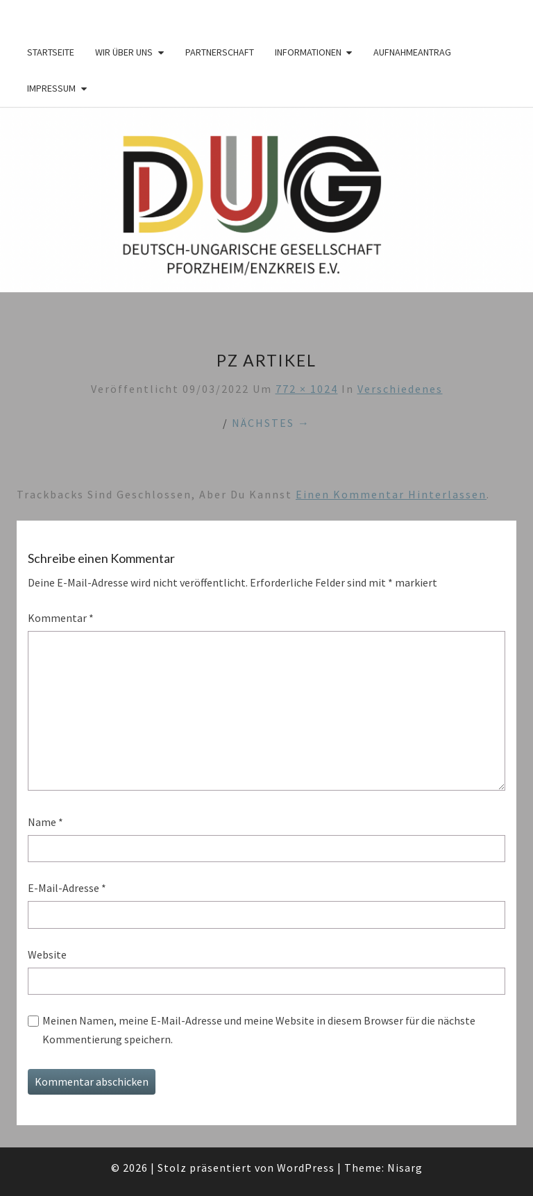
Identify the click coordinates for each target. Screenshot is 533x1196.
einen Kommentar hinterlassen (391, 494)
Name (45, 822)
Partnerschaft (219, 52)
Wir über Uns (124, 52)
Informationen (308, 52)
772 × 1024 (307, 389)
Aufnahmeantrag (412, 52)
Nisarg (405, 1167)
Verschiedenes (400, 389)
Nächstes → (271, 423)
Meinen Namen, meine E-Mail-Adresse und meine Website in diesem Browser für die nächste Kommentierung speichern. (258, 1029)
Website (47, 954)
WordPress (306, 1167)
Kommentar (61, 618)
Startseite (50, 52)
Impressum (51, 88)
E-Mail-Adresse (67, 888)
